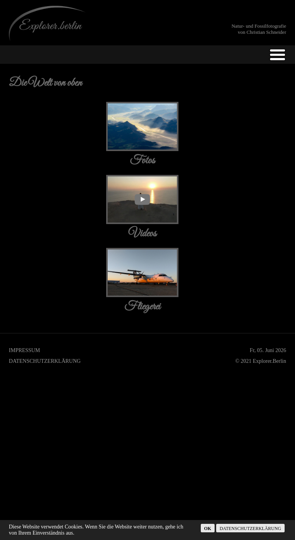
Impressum (24, 204)
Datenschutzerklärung (45, 215)
